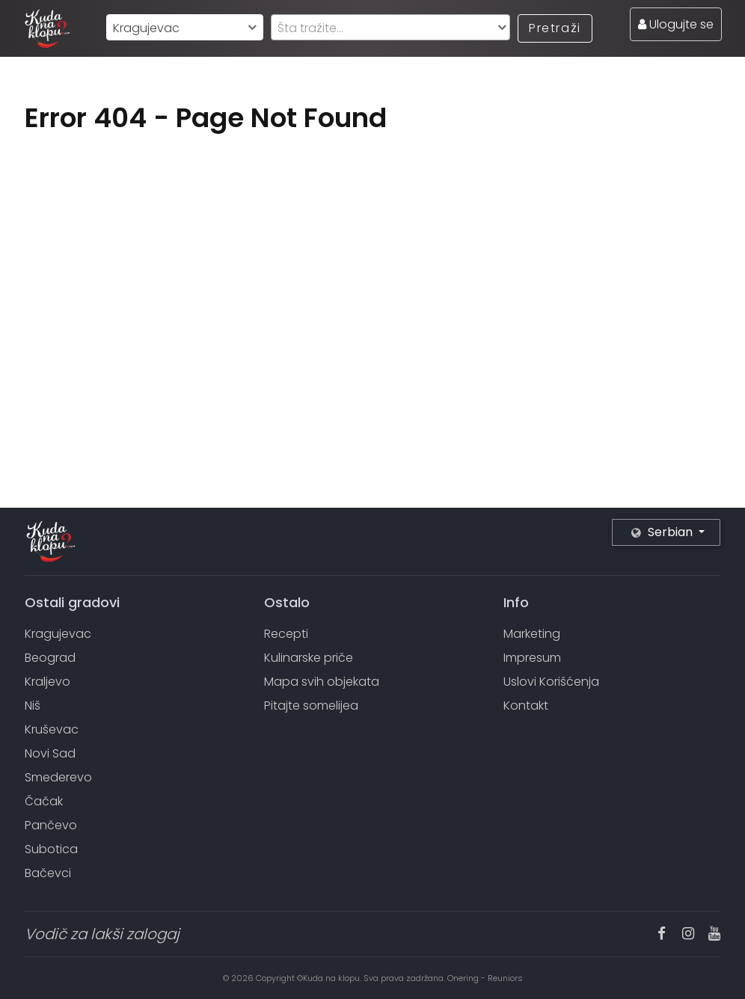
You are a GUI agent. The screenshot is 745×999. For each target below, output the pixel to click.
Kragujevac (58, 633)
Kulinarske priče (308, 657)
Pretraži (555, 28)
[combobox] (184, 27)
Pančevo (51, 825)
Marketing (531, 633)
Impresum (532, 657)
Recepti (286, 633)
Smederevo (58, 777)
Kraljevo (47, 681)
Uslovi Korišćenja (551, 681)
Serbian (663, 532)
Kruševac (52, 729)
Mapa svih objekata (321, 681)
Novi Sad (50, 753)
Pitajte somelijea (311, 705)
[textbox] (390, 28)
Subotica (51, 849)
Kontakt (525, 705)
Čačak (44, 801)
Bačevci (48, 873)
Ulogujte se (676, 24)
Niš (32, 705)
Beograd (50, 657)
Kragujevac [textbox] (146, 28)
